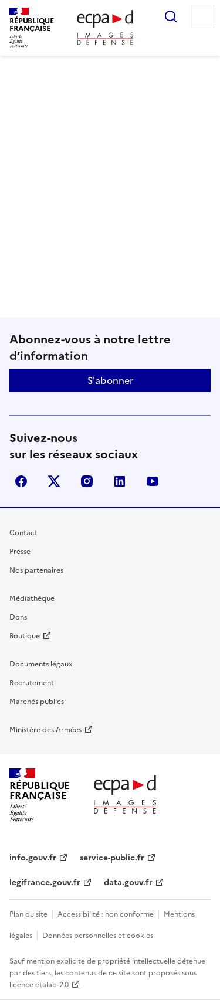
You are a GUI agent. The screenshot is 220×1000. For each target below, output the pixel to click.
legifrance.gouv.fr (44, 882)
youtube (152, 481)
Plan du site (28, 914)
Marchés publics (36, 701)
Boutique (24, 636)
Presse (20, 551)
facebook (21, 481)
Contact (23, 533)
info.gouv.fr (32, 858)
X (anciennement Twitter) (54, 481)
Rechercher (170, 16)
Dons (18, 617)
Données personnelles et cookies (97, 935)
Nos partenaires (36, 570)
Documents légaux (40, 664)
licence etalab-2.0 (39, 984)
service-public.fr (112, 858)
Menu (203, 16)
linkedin (119, 481)
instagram (87, 481)
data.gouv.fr (128, 882)
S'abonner (110, 380)
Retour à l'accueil (110, 276)
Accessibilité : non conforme (105, 914)
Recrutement (31, 683)
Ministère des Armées (45, 730)
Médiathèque (32, 598)
